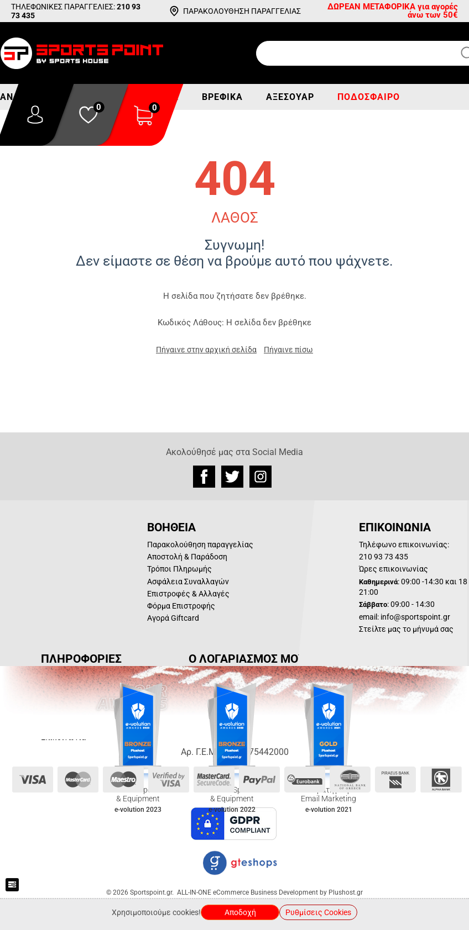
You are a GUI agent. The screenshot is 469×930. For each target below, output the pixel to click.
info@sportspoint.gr (415, 616)
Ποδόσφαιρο (368, 97)
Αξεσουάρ (290, 97)
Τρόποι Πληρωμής (179, 568)
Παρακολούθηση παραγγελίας (200, 544)
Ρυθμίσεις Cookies (318, 912)
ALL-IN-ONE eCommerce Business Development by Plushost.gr (270, 892)
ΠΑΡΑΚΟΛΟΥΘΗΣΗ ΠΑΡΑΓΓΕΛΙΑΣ (242, 11)
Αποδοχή (240, 912)
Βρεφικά (222, 97)
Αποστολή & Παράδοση (187, 556)
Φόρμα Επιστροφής (181, 605)
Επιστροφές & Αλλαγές (188, 593)
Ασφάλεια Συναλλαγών (188, 581)
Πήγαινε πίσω (288, 349)
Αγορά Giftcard (173, 618)
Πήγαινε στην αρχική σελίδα (206, 349)
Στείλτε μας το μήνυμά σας (406, 629)
